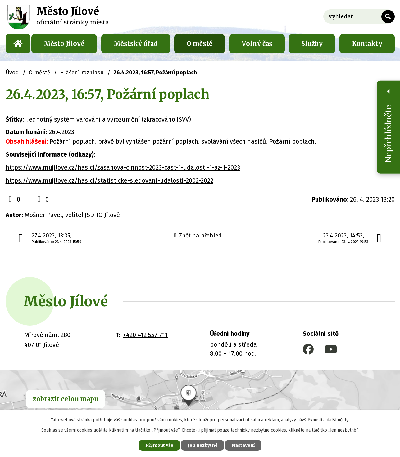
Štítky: (15, 119)
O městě (199, 43)
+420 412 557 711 (145, 335)
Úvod (18, 43)
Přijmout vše (159, 445)
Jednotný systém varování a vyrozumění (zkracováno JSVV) (109, 119)
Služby (312, 43)
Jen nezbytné (203, 445)
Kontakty (367, 43)
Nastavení (243, 445)
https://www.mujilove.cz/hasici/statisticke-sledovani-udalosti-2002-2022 (109, 180)
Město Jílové (64, 43)
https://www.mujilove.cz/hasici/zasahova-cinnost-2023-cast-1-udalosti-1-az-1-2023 (123, 167)
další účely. (338, 420)
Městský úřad (136, 43)
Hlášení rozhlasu (82, 72)
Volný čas (257, 43)
